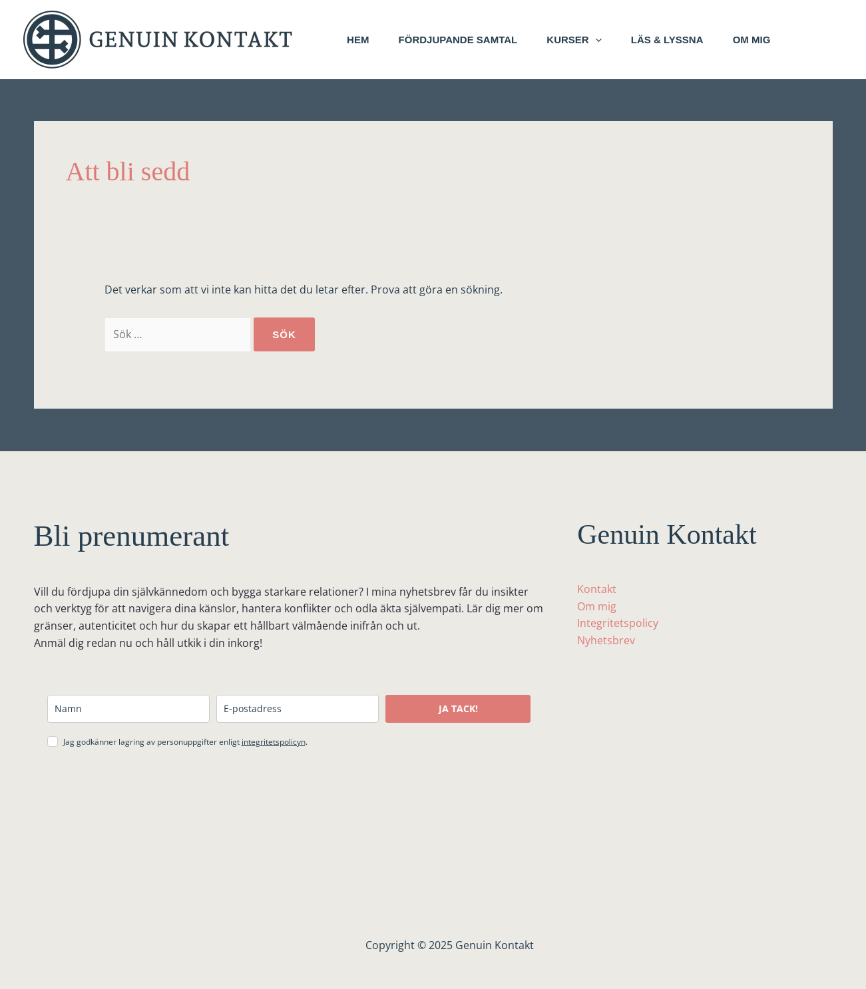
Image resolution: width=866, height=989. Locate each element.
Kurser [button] (583, 40)
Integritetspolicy (617, 623)
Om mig (769, 39)
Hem (360, 39)
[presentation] (148, 791)
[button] (604, 40)
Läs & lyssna (680, 39)
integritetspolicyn (274, 741)
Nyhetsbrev (606, 640)
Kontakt (596, 589)
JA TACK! (458, 708)
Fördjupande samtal (463, 39)
